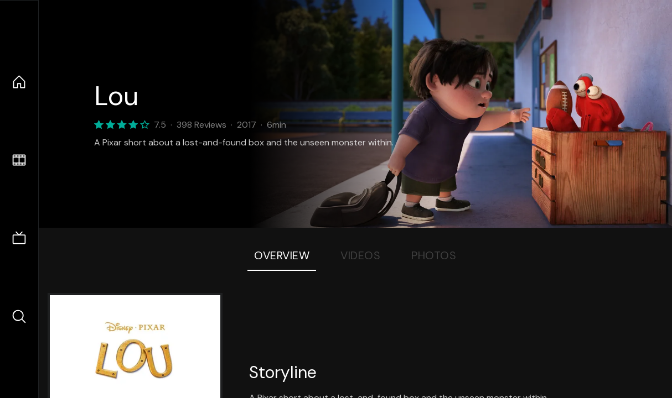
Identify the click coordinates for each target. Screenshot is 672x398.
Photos (433, 255)
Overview (281, 255)
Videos (360, 255)
